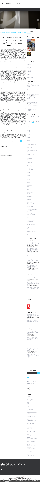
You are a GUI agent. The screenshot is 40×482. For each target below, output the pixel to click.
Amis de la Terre (30, 430)
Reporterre (29, 449)
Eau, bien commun (30, 169)
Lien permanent (3, 139)
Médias (28, 197)
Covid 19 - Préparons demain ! (32, 163)
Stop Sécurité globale (31, 225)
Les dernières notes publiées (20, 478)
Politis (28, 406)
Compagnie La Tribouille (31, 416)
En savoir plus (7, 481)
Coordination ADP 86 (30, 162)
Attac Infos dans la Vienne (31, 144)
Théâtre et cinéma (30, 228)
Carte (29, 299)
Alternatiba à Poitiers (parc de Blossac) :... (33, 289)
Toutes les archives (30, 77)
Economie (29, 173)
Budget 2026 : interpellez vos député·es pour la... (32, 365)
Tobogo (28, 288)
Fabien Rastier (29, 272)
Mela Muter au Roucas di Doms (32, 102)
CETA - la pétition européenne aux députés (7, 30)
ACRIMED (28, 422)
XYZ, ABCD (34, 95)
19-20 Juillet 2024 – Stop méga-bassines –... (33, 261)
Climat (28, 151)
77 (27, 293)
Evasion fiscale (29, 180)
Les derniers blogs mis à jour (12, 478)
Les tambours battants (31, 431)
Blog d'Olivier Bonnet (31, 442)
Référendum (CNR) (30, 215)
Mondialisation (29, 199)
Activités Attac (29, 131)
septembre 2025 (30, 71)
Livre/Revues (29, 193)
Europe (1, 141)
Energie (28, 175)
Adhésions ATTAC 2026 (31, 133)
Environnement (29, 178)
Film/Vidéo (29, 183)
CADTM (28, 405)
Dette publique (29, 168)
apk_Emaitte (29, 249)
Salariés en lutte (30, 218)
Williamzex (29, 243)
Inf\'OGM (28, 403)
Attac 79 (28, 454)
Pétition (28, 211)
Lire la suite (29, 33)
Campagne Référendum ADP (32, 150)
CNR (28, 402)
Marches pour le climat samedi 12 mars (32, 267)
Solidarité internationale (31, 224)
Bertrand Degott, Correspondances (30, 88)
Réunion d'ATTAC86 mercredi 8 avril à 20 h (32, 322)
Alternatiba (29, 137)
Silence (28, 410)
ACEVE (28, 417)
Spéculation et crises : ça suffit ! (32, 432)
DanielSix (28, 260)
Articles (28, 140)
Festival (28, 182)
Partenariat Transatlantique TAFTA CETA (10, 141)
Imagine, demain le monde (31, 412)
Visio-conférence (30, 232)
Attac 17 (28, 434)
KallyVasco (29, 110)
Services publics (30, 221)
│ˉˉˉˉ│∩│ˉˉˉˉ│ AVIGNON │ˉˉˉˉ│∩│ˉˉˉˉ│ (32, 104)
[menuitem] (3, 9)
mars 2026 (29, 64)
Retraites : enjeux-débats (31, 445)
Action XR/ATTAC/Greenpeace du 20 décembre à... (33, 361)
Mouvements (29, 427)
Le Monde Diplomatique (31, 407)
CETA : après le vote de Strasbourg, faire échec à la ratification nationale (12, 40)
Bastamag (29, 447)
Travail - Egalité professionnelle (32, 230)
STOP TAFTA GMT (30, 455)
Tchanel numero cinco (31, 109)
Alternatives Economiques (31, 414)
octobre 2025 (29, 70)
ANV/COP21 (29, 138)
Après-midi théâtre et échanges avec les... (32, 333)
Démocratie (29, 165)
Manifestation (29, 196)
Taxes (28, 227)
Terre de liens (29, 451)
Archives (10, 9)
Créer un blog (18, 477)
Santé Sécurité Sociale (31, 220)
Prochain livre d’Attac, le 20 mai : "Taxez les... (33, 316)
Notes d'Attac (29, 202)
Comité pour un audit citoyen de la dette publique (33, 156)
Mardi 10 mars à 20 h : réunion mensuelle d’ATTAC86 (32, 327)
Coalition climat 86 (30, 153)
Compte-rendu (29, 159)
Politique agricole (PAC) (31, 214)
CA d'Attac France (30, 148)
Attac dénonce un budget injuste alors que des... (33, 350)
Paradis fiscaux (29, 207)
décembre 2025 (30, 68)
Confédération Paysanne (31, 420)
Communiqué (22, 139)
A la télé (28, 128)
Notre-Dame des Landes (31, 203)
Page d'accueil (17, 30)
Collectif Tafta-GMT (30, 154)
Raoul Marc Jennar (30, 419)
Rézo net (28, 439)
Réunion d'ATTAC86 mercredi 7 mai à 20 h (33, 255)
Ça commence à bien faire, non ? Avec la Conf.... (32, 339)
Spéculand (29, 435)
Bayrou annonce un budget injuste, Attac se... (33, 250)
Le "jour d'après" (30, 192)
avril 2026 (29, 63)
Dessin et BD (29, 166)
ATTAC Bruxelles (30, 399)
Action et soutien (16, 139)
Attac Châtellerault (30, 143)
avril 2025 (29, 75)
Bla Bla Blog (36, 105)
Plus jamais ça (29, 213)
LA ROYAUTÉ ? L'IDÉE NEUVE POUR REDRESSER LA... (32, 92)
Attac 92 (28, 437)
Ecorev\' (28, 413)
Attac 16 (28, 452)
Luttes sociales (29, 195)
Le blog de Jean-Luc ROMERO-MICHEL (33, 98)
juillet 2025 (29, 74)
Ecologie (28, 172)
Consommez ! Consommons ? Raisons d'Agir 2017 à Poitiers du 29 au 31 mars (13, 32)
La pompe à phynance (31, 441)
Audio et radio (29, 147)
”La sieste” (29, 100)
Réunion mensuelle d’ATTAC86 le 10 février (33, 344)
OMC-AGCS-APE (30, 206)
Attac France (29, 396)
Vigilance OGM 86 (30, 397)
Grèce (28, 189)
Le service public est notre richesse (32, 425)
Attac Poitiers (29, 145)
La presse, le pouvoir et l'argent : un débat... (33, 278)
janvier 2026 (29, 67)
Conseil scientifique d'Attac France (33, 161)
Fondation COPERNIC (31, 423)
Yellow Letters (29, 105)
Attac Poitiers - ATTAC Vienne (12, 3)
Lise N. (32, 108)
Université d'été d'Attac (31, 231)
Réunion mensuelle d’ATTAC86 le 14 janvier (33, 244)
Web (28, 234)
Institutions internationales (32, 190)
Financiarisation (29, 185)
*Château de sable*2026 (31, 85)
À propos (16, 9)
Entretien (28, 176)
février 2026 (29, 65)
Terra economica (30, 409)
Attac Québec (29, 400)
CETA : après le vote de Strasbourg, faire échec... (32, 294)
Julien (28, 277)
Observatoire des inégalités (32, 438)
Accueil (3, 9)
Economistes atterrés (31, 448)
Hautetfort (22, 477)
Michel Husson (29, 428)
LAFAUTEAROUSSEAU (31, 92)
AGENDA (28, 134)
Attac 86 (28, 141)
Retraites (28, 217)
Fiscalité (28, 186)
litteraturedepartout (30, 89)
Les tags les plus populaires (27, 478)
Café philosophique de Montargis (33, 100)
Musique (28, 200)
